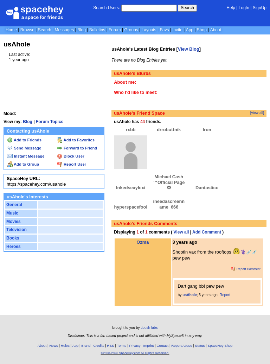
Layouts (149, 29)
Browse (27, 29)
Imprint (148, 345)
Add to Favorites (76, 140)
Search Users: (106, 7)
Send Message (24, 148)
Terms (122, 345)
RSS (110, 345)
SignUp (259, 7)
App (189, 29)
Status (200, 345)
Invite (177, 29)
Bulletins (97, 29)
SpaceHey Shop (220, 345)
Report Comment (246, 269)
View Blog (188, 49)
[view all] (257, 113)
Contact (163, 345)
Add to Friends (24, 140)
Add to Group (23, 164)
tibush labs (149, 328)
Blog (81, 29)
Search (187, 7)
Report (225, 295)
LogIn (244, 7)
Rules (65, 345)
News (53, 345)
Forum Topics (49, 121)
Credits (99, 345)
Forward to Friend (77, 148)
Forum (115, 29)
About (215, 29)
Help (230, 7)
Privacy (134, 345)
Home (11, 29)
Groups (131, 29)
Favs (164, 29)
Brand (85, 345)
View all (181, 232)
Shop (202, 29)
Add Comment (206, 232)
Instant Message (25, 156)
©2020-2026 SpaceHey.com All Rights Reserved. (135, 353)
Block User (70, 156)
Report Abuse (181, 345)
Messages (64, 29)
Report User (71, 164)
